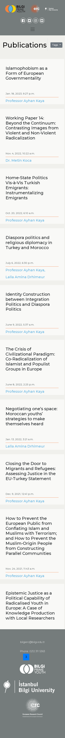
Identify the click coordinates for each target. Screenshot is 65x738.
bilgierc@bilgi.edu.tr (32, 642)
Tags (55, 44)
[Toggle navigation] (32, 29)
